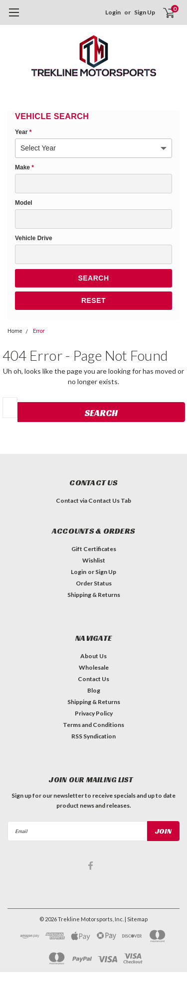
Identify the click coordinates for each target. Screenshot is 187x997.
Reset (93, 300)
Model (23, 202)
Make (24, 167)
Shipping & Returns (93, 594)
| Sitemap (136, 919)
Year (23, 132)
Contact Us (93, 679)
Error (39, 331)
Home (14, 331)
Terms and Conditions (93, 724)
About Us (93, 656)
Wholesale (94, 667)
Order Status (94, 583)
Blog (93, 690)
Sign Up (144, 12)
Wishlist (93, 560)
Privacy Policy (94, 713)
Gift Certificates (93, 549)
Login (113, 12)
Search (93, 278)
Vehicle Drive (33, 238)
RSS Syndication (93, 736)
